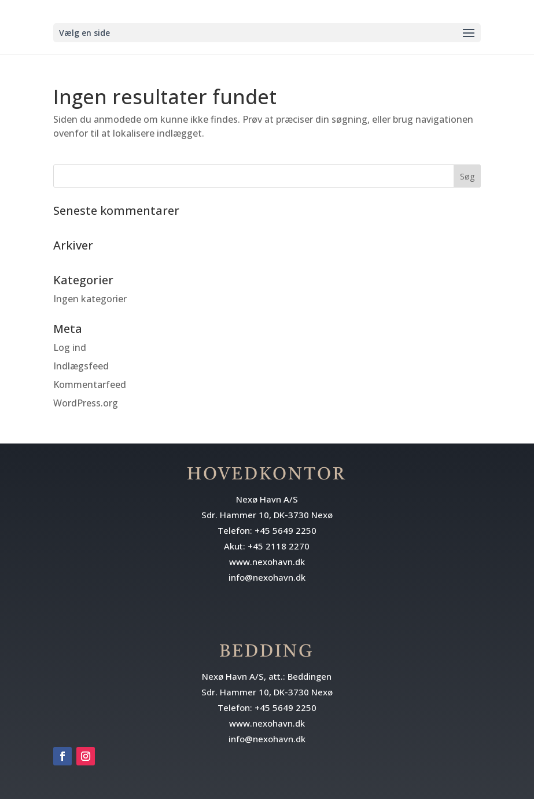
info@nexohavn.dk (267, 577)
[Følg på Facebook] (62, 756)
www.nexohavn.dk (267, 561)
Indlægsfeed (81, 366)
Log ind (69, 347)
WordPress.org (85, 403)
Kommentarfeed (89, 384)
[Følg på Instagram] (85, 756)
